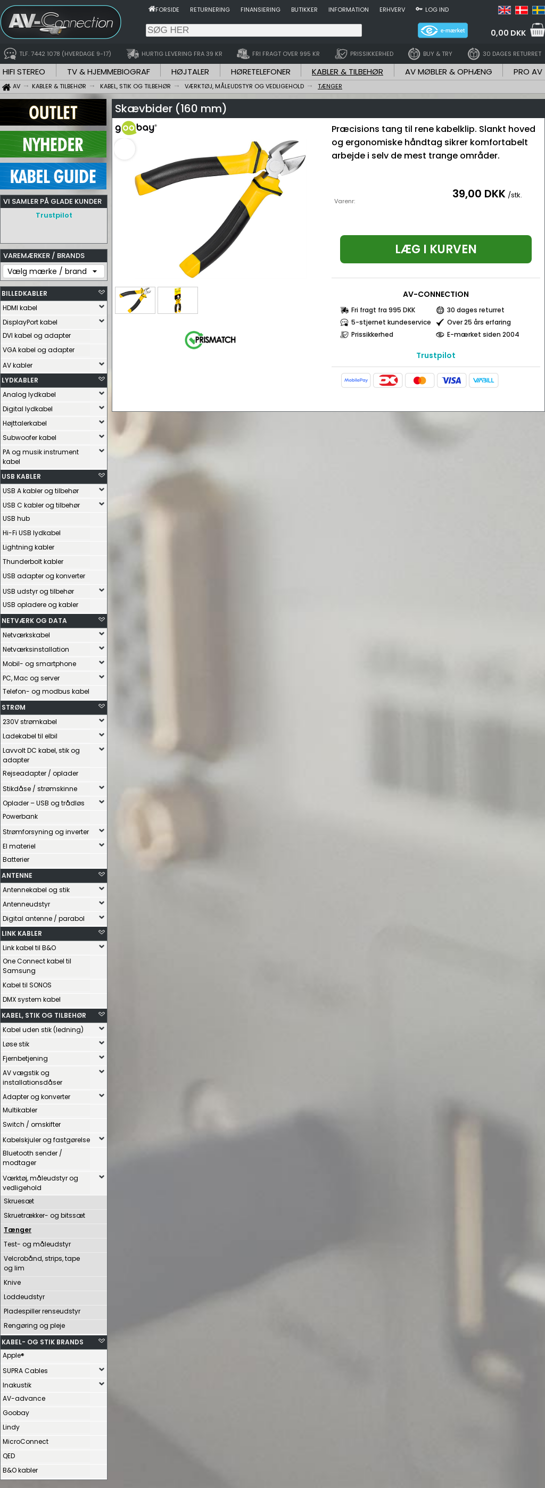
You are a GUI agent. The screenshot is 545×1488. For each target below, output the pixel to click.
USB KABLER (21, 473)
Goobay (16, 1410)
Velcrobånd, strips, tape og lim (42, 1260)
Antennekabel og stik (36, 887)
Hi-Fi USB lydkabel (32, 530)
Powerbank (20, 813)
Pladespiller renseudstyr (42, 1308)
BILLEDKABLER (24, 290)
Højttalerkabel (25, 420)
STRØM (14, 704)
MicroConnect (25, 1438)
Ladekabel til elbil (30, 733)
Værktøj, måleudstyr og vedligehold (40, 1180)
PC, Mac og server (31, 675)
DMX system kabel (32, 996)
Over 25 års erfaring (479, 322)
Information (348, 9)
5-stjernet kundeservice (391, 322)
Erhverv (392, 9)
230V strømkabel (30, 719)
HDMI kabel (20, 305)
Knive (12, 1279)
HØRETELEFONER (261, 71)
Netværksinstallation (36, 646)
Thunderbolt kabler (33, 558)
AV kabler (17, 362)
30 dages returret (476, 309)
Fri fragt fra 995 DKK (383, 309)
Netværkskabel (26, 632)
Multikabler (20, 1107)
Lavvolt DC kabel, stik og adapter (41, 752)
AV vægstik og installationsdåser (32, 1075)
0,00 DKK (508, 33)
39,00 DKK (479, 193)
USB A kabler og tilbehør (41, 488)
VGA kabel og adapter (39, 347)
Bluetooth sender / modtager (32, 1155)
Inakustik (17, 1382)
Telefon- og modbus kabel (46, 688)
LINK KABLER (22, 930)
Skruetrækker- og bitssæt (44, 1212)
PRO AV (528, 71)
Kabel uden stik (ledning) (43, 1027)
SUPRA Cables (25, 1368)
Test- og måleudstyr (37, 1241)
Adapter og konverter (36, 1094)
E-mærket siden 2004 (483, 334)
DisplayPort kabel (30, 319)
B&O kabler (20, 1467)
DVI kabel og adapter (37, 332)
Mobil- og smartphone (39, 661)
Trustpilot (54, 215)
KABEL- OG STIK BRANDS (43, 1339)
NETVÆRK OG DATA (34, 617)
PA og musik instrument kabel (41, 454)
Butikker (304, 9)
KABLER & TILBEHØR (347, 71)
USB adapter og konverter (44, 573)
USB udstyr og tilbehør (38, 588)
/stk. (515, 195)
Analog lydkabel (29, 391)
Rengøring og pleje (34, 1322)
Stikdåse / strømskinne (40, 786)
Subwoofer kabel (29, 434)
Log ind (437, 9)
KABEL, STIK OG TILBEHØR (44, 1012)
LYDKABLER (20, 377)
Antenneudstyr (26, 901)
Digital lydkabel (28, 406)
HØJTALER (190, 71)
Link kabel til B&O (29, 945)
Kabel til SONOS (27, 982)
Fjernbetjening (25, 1055)
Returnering (210, 9)
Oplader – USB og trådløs (44, 800)
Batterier (16, 856)
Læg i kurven (436, 249)
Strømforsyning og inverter (46, 829)
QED (9, 1453)
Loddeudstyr (24, 1294)
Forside (167, 9)
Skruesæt (19, 1198)
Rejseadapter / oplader (40, 770)
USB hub (16, 515)
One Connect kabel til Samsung (37, 963)
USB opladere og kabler (40, 601)
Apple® (13, 1352)
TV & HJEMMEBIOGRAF (108, 71)
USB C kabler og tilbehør (41, 502)
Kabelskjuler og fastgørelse (46, 1137)
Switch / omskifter (32, 1121)
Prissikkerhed (372, 334)
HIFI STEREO (24, 71)
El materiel (19, 843)
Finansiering (260, 9)
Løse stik (16, 1041)
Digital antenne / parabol (44, 915)
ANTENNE (17, 872)
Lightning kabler (28, 544)
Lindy (11, 1424)
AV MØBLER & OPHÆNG (448, 71)
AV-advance (24, 1395)
